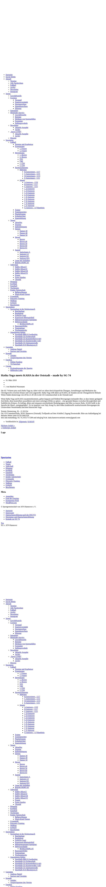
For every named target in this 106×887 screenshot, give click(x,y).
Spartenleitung (20, 218)
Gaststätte (9, 347)
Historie (13, 138)
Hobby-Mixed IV (21, 273)
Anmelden (9, 496)
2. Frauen (23, 151)
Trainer (17, 210)
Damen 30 (23, 231)
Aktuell (8, 79)
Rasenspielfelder (21, 326)
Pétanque (13, 282)
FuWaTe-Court (20, 315)
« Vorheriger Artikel (8, 428)
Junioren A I (24, 254)
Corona (8, 366)
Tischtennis (14, 288)
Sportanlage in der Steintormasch (22, 309)
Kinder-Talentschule (17, 290)
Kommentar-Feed (12, 501)
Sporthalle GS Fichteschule (25, 337)
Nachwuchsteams (21, 168)
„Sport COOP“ (15, 132)
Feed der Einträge (12, 498)
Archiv (12, 87)
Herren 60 (23, 246)
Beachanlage (20, 311)
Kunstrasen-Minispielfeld (24, 318)
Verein (8, 94)
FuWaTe (13, 303)
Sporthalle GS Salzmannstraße (26, 343)
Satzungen (14, 111)
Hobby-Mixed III (21, 271)
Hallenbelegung (21, 227)
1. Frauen (23, 149)
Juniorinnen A (25, 252)
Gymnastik (14, 296)
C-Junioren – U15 (31, 187)
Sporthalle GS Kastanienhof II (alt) (28, 339)
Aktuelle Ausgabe (21, 127)
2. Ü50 (22, 165)
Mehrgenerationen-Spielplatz (26, 320)
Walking (13, 301)
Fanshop (9, 360)
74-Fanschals (15, 364)
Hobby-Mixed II (21, 269)
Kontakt (9, 353)
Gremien (13, 98)
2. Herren (23, 157)
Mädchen (23, 170)
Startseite (9, 75)
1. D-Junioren (29, 189)
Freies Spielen (20, 277)
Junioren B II (24, 258)
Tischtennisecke (21, 330)
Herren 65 (23, 248)
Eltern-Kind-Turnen (22, 294)
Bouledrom (19, 313)
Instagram (14, 92)
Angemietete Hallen (17, 332)
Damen (17, 229)
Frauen (17, 275)
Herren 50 (23, 244)
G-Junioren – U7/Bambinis (34, 208)
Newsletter (14, 89)
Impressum (10, 513)
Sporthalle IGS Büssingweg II (26, 345)
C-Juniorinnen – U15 (32, 174)
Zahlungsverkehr (21, 123)
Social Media (11, 77)
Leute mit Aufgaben (22, 261)
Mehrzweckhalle (21, 322)
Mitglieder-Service (17, 113)
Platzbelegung (20, 214)
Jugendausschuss (21, 106)
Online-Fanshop (16, 362)
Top (2, 523)
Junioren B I (24, 256)
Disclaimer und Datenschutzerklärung (20, 517)
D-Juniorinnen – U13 (32, 176)
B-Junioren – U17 (31, 184)
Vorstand (18, 100)
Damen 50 (23, 235)
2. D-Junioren (29, 191)
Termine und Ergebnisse (24, 144)
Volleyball (14, 265)
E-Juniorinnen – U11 (32, 178)
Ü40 (21, 161)
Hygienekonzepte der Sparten (21, 368)
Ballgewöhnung (21, 292)
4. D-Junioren (29, 195)
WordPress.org (11, 503)
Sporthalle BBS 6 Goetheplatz (26, 334)
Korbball (13, 284)
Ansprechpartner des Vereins (21, 358)
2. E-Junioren (29, 199)
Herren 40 (23, 242)
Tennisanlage (20, 328)
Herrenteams (20, 153)
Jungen (22, 180)
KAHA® (31, 422)
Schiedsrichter (20, 216)
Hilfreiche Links (16, 370)
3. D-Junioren (29, 193)
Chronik (18, 280)
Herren (17, 237)
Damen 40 (23, 233)
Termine (13, 81)
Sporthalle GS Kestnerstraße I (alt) (28, 341)
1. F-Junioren (29, 204)
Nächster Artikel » (8, 426)
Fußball (13, 85)
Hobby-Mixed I (21, 267)
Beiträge (18, 117)
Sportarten (9, 140)
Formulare (19, 121)
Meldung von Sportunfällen (25, 119)
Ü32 (21, 159)
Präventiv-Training (17, 299)
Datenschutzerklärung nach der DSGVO (21, 515)
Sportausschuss (20, 104)
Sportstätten (10, 307)
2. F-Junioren (29, 206)
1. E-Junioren (29, 197)
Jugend (17, 250)
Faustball (13, 286)
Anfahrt (13, 356)
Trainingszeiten (20, 212)
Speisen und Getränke (18, 351)
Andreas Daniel (16, 349)
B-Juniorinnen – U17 (32, 172)
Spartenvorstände (21, 102)
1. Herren (23, 155)
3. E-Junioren (29, 201)
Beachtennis (14, 305)
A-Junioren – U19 (31, 182)
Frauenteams (20, 146)
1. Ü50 (22, 163)
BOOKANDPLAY (22, 263)
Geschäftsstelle (16, 96)
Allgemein (23, 422)
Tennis (12, 220)
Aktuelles (18, 223)
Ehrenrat (18, 108)
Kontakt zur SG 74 (13, 519)
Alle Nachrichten (16, 83)
